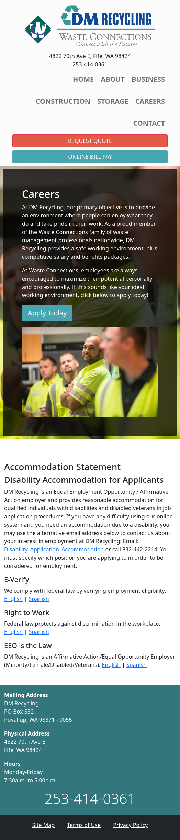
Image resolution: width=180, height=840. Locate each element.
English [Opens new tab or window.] (13, 599)
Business (148, 79)
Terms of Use (84, 825)
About (113, 79)
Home (83, 79)
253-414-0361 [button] (90, 64)
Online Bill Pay (90, 156)
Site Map (43, 825)
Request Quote (90, 141)
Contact (149, 123)
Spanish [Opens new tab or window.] (39, 599)
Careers (150, 101)
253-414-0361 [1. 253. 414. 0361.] (90, 798)
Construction (63, 101)
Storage (112, 101)
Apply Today (47, 312)
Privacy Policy (130, 825)
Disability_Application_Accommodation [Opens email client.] (54, 549)
